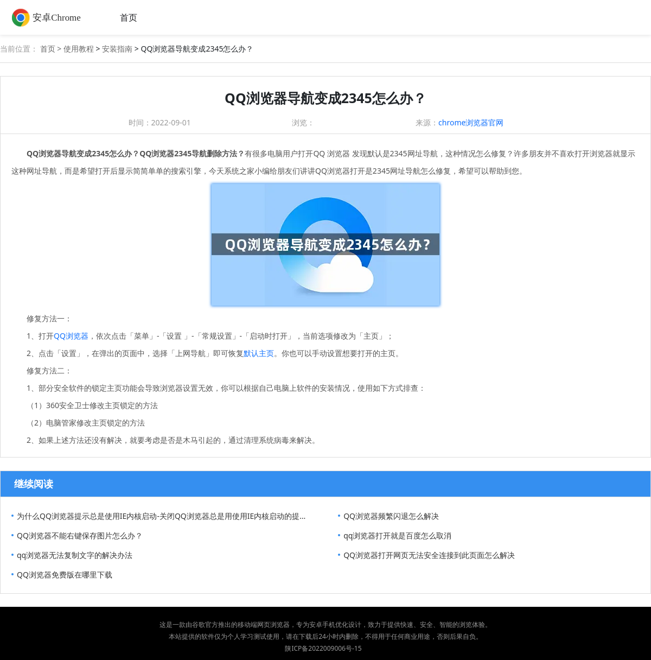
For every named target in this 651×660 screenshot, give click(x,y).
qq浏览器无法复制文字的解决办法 (74, 555)
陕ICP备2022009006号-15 (323, 648)
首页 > (51, 48)
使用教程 (78, 48)
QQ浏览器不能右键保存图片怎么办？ (80, 535)
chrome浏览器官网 (470, 122)
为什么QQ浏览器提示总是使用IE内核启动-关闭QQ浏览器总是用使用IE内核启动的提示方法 (165, 516)
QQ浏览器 (71, 336)
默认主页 (259, 353)
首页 (128, 17)
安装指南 (117, 48)
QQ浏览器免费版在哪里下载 (64, 574)
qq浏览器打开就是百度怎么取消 (397, 535)
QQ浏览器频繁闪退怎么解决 (391, 516)
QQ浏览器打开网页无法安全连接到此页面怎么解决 (429, 555)
